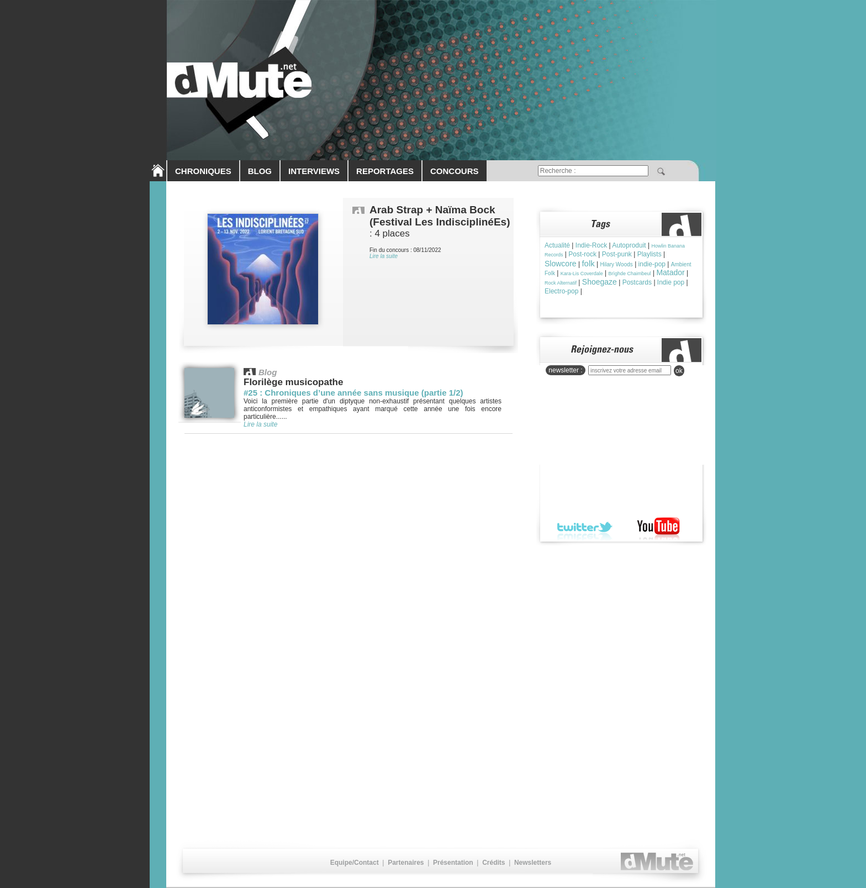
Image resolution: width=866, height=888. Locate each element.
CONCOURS (454, 171)
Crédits (493, 862)
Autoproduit (629, 245)
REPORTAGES (385, 171)
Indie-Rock (591, 245)
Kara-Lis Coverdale (582, 273)
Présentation (453, 862)
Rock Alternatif (561, 283)
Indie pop (670, 282)
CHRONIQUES (203, 171)
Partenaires (406, 862)
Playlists (649, 254)
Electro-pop (561, 291)
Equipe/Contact (354, 862)
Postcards (637, 282)
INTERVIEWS (314, 171)
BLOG (260, 171)
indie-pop (652, 264)
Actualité (557, 245)
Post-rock (582, 254)
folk (588, 263)
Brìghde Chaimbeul (630, 273)
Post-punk (617, 254)
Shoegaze (599, 281)
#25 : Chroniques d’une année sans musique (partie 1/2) (353, 392)
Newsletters (532, 862)
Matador (670, 272)
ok (679, 371)
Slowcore (561, 263)
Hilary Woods (616, 264)
